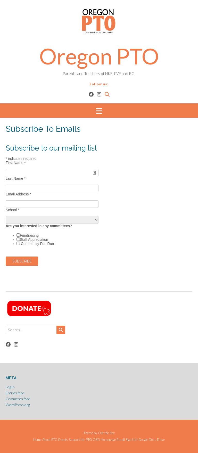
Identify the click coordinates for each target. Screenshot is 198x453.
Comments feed (18, 399)
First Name (16, 163)
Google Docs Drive (151, 439)
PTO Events (59, 439)
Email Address (18, 194)
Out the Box (106, 433)
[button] (99, 110)
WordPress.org (18, 404)
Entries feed (15, 393)
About (46, 439)
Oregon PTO (99, 56)
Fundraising (29, 235)
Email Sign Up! (127, 439)
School (12, 210)
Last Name (16, 178)
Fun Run (47, 244)
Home (37, 439)
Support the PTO (80, 439)
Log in (10, 387)
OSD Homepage (104, 439)
